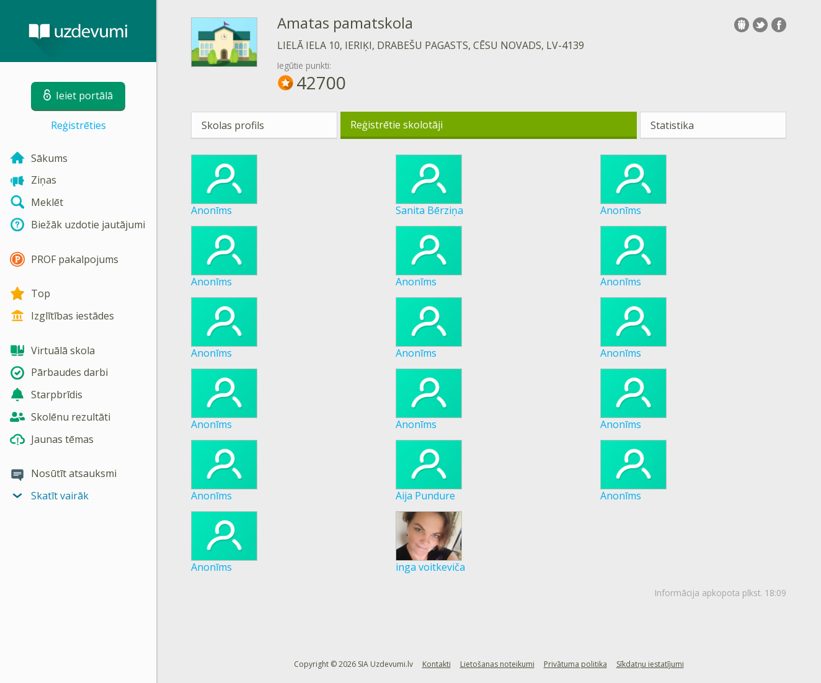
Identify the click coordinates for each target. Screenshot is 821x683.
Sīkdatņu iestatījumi (650, 664)
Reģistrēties (78, 125)
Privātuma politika (575, 664)
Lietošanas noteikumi (497, 664)
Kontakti (436, 664)
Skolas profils (233, 125)
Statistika (672, 125)
